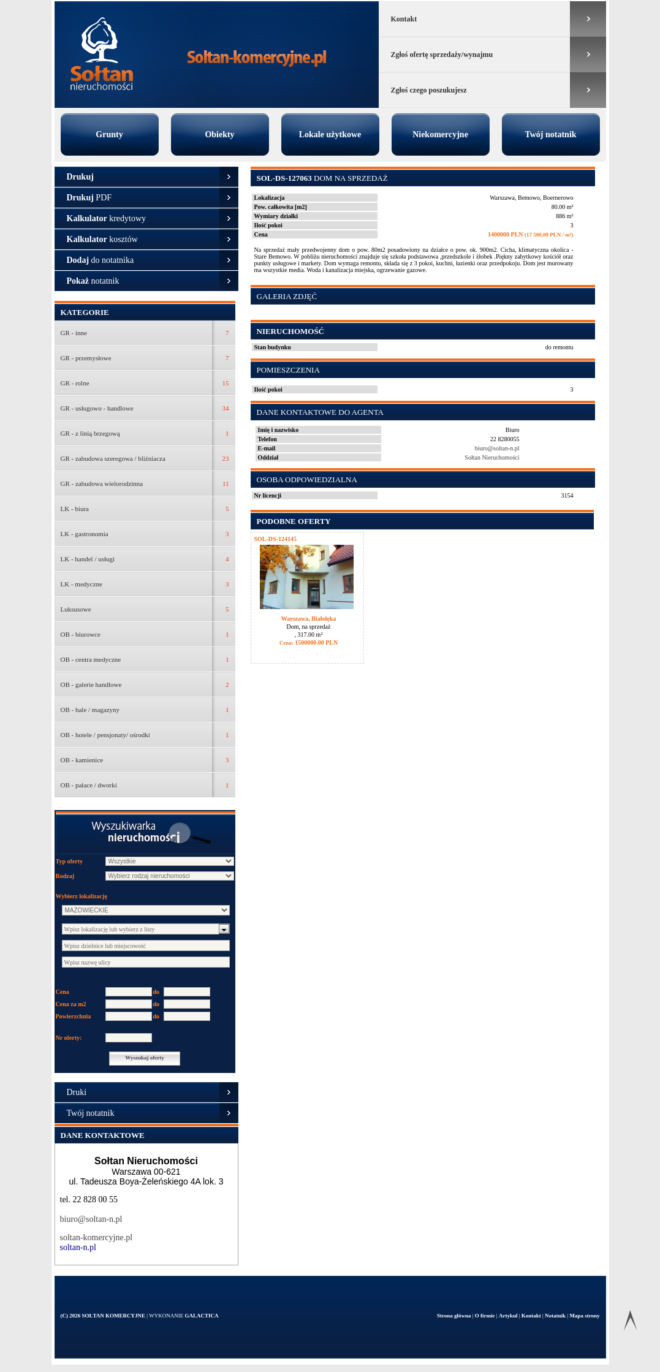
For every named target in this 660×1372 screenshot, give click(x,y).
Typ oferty (69, 861)
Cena (62, 991)
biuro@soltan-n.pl (91, 1219)
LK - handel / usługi (88, 559)
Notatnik (556, 1316)
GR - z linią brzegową (90, 433)
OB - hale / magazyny (90, 709)
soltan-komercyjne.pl (96, 1237)
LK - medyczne (81, 584)
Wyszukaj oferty (144, 1058)
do (156, 991)
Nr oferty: (69, 1037)
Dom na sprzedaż (322, 178)
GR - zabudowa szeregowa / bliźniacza (113, 458)
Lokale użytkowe (330, 134)
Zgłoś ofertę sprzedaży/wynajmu (442, 54)
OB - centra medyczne (91, 659)
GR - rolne (75, 383)
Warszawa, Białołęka (308, 618)
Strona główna (454, 1316)
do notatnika (100, 260)
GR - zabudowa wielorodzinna (102, 483)
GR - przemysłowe (86, 358)
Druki (77, 1092)
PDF (89, 197)
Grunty (109, 134)
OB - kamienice (82, 760)
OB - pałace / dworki (89, 785)
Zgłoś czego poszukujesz (429, 90)
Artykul (509, 1316)
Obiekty (219, 134)
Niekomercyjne (440, 134)
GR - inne (74, 332)
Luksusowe (76, 609)
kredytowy (106, 218)
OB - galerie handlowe (91, 684)
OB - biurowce (81, 634)
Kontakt (404, 19)
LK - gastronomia (84, 533)
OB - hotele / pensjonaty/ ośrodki (105, 734)
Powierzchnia (73, 1016)
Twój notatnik (550, 134)
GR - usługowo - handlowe (97, 408)
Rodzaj (65, 876)
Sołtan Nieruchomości (492, 457)
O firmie (485, 1316)
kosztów (102, 239)
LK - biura (75, 508)
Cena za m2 (71, 1004)
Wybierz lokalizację (81, 896)
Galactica (201, 1316)
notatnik (93, 281)
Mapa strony (584, 1316)
